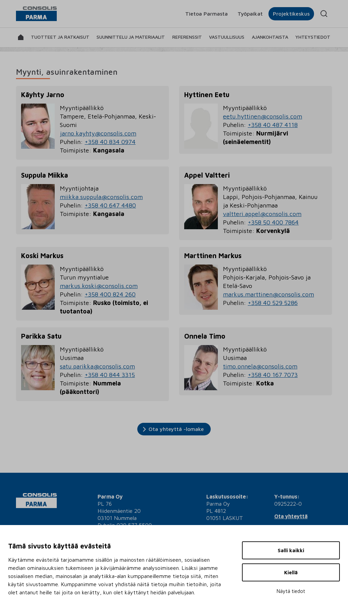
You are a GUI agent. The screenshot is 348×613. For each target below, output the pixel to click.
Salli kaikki (291, 550)
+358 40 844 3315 (110, 374)
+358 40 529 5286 (273, 302)
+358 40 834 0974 (110, 141)
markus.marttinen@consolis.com (268, 294)
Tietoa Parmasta (206, 14)
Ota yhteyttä (291, 516)
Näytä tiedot (291, 591)
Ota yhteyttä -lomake (176, 429)
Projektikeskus (291, 14)
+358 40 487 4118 (273, 124)
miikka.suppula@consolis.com (101, 196)
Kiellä (291, 572)
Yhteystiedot (312, 37)
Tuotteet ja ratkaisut (60, 37)
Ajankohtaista (270, 37)
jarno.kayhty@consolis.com (98, 133)
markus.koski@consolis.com (99, 285)
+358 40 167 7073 (273, 374)
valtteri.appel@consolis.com (262, 213)
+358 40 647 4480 (110, 205)
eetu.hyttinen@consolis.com (262, 116)
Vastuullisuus (226, 37)
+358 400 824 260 (110, 294)
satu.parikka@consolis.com (97, 366)
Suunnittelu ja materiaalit (131, 37)
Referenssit (187, 37)
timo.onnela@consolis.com (260, 366)
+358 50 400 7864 (273, 222)
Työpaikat (250, 14)
